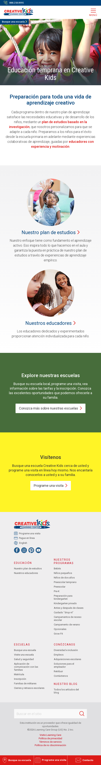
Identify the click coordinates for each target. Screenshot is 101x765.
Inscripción (20, 678)
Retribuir (58, 671)
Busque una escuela (13, 21)
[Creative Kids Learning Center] (16, 11)
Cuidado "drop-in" (63, 612)
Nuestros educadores (26, 573)
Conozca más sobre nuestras (50, 408)
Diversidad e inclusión (66, 650)
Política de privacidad (50, 738)
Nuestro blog (66, 683)
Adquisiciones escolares (67, 659)
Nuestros (50, 323)
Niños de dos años (64, 577)
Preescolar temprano (65, 582)
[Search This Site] (50, 713)
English (23, 543)
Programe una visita (29, 533)
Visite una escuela (24, 654)
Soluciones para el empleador (64, 665)
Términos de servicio (50, 741)
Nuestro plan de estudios (28, 568)
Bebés (57, 568)
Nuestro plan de (51, 232)
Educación (23, 562)
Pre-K (57, 591)
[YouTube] (38, 550)
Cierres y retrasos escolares (29, 688)
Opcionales (60, 629)
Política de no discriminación (50, 745)
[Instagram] (24, 550)
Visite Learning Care (50, 735)
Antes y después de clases (68, 607)
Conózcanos (64, 644)
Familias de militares (25, 683)
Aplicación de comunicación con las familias (26, 666)
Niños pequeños (63, 573)
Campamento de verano (67, 624)
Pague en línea (27, 538)
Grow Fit (58, 633)
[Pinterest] (31, 550)
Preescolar (59, 586)
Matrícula (19, 674)
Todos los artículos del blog (66, 691)
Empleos (58, 654)
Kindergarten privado (65, 603)
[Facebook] (17, 550)
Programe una (50, 486)
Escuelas (22, 644)
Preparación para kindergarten (63, 597)
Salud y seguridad (24, 659)
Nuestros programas (64, 561)
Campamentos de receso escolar (67, 618)
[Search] (81, 713)
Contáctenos (61, 675)
